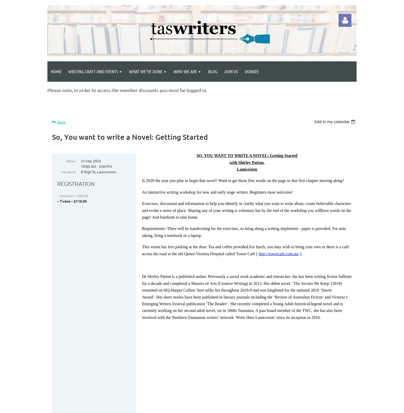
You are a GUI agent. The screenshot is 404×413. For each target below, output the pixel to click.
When (71, 161)
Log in (345, 20)
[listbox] (335, 122)
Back (61, 122)
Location (69, 171)
